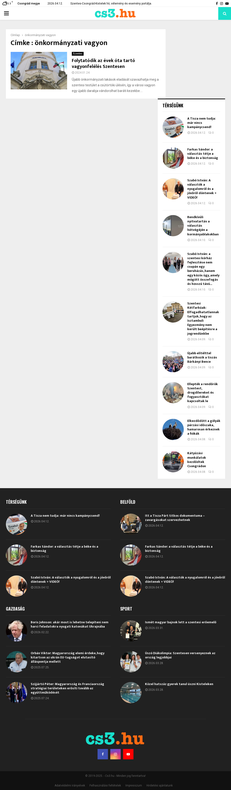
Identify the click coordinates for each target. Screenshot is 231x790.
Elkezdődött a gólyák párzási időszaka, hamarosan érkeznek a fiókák (203, 427)
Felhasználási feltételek (105, 785)
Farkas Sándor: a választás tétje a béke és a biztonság (202, 154)
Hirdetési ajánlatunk (159, 785)
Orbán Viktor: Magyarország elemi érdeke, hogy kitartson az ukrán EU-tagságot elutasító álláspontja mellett (67, 657)
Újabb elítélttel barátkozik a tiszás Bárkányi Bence (202, 357)
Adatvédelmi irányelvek (70, 785)
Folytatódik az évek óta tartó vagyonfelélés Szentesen (103, 64)
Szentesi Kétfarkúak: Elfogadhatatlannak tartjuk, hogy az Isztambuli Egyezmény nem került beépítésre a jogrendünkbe (203, 318)
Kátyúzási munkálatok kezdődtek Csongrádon (196, 459)
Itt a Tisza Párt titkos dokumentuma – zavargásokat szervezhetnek (175, 518)
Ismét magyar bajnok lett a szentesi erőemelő (180, 622)
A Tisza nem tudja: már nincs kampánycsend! (201, 123)
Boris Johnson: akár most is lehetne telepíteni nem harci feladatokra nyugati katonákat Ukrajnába (69, 624)
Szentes (77, 53)
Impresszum (133, 785)
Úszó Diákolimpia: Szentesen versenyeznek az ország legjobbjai (180, 655)
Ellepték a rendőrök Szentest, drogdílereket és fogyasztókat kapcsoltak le (202, 392)
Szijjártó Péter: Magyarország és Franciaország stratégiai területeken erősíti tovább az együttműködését (67, 688)
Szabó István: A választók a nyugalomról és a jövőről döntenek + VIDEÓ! (202, 189)
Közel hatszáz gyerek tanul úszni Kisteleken (179, 684)
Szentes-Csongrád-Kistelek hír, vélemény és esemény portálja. (111, 3)
